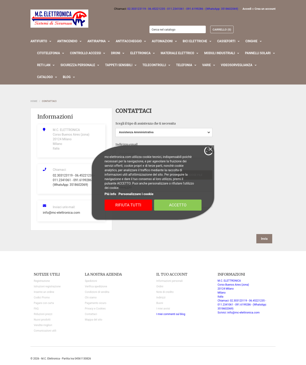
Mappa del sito (93, 319)
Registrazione (42, 280)
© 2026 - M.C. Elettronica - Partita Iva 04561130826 (60, 358)
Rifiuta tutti (128, 205)
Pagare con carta (44, 303)
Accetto (177, 205)
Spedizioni (91, 280)
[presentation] (238, 219)
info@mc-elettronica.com (61, 213)
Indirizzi (160, 297)
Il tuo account (171, 274)
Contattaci (91, 314)
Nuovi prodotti (42, 319)
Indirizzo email (126, 144)
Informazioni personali (169, 280)
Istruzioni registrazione (47, 286)
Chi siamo (90, 297)
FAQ (36, 308)
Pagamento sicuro (95, 303)
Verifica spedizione (96, 286)
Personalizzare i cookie (136, 194)
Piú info (110, 194)
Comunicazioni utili (45, 330)
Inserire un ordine (44, 292)
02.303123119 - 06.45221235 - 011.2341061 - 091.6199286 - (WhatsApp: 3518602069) (74, 180)
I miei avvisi (163, 308)
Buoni (159, 303)
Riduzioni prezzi (43, 314)
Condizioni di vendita (97, 292)
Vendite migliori (43, 325)
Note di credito (165, 292)
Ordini (159, 286)
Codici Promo (42, 297)
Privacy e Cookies (95, 308)
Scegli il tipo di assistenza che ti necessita (145, 123)
